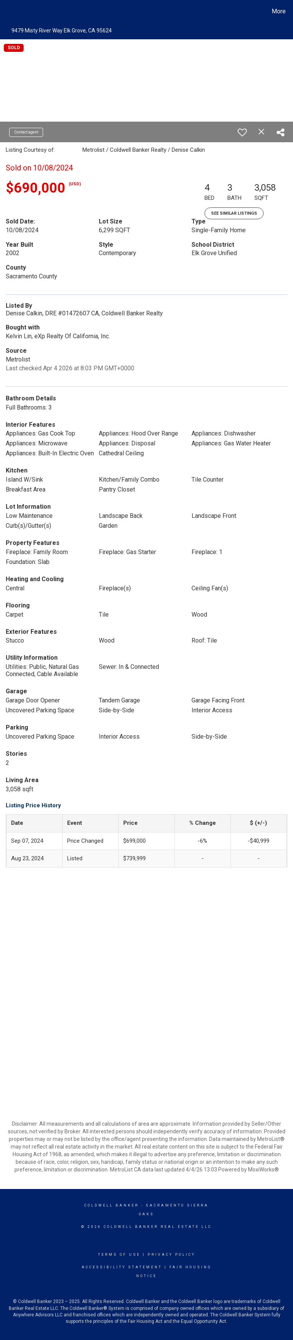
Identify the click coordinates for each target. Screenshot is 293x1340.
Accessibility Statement (122, 1267)
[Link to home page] (7, 11)
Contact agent (26, 132)
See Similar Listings (234, 213)
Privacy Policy (171, 1254)
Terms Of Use (119, 1254)
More (279, 11)
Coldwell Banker (111, 1205)
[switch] (242, 132)
